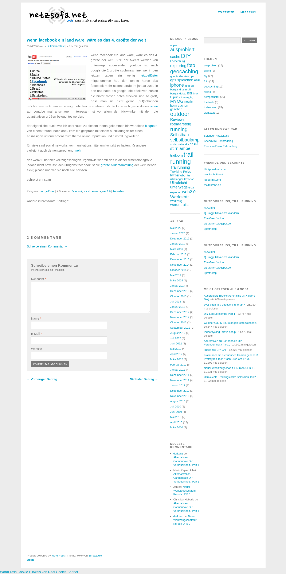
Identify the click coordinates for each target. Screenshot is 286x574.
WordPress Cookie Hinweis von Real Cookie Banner (39, 572)
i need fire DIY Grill (215, 349)
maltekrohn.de (212, 185)
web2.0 (106, 191)
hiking (207, 91)
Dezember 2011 (179, 374)
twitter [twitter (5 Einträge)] (174, 175)
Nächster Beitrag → (144, 379)
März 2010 (176, 427)
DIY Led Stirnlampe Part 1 (219, 313)
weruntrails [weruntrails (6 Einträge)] (179, 205)
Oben (30, 559)
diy (205, 76)
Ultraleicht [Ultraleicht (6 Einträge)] (178, 183)
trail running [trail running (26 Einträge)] (181, 158)
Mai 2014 (175, 275)
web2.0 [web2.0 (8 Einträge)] (189, 192)
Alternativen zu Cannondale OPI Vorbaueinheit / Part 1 (186, 461)
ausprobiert (211, 65)
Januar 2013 (177, 306)
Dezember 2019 (179, 238)
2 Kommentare (56, 46)
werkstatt (209, 112)
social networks (92, 191)
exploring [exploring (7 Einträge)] (178, 65)
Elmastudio (95, 555)
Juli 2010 (175, 406)
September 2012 (180, 327)
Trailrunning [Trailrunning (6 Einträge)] (180, 167)
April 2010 (176, 422)
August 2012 (177, 333)
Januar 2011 (177, 385)
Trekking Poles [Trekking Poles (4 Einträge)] (180, 171)
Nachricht (38, 279)
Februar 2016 (178, 254)
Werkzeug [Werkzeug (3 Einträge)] (176, 201)
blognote (151, 126)
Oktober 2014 (178, 270)
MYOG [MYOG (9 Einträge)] (177, 101)
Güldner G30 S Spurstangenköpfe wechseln (230, 322)
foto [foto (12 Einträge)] (191, 65)
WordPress (58, 555)
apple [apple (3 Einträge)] (173, 45)
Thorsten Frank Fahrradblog (221, 146)
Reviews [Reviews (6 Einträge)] (177, 119)
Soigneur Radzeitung (216, 135)
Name (36, 318)
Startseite (226, 12)
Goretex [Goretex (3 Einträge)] (184, 76)
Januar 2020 (177, 233)
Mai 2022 (175, 228)
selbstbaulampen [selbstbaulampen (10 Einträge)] (187, 139)
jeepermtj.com (212, 179)
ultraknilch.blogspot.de (217, 223)
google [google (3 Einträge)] (174, 76)
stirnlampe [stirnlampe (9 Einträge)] (180, 148)
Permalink (118, 191)
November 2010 (179, 396)
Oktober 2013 (178, 296)
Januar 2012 (177, 369)
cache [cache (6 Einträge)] (175, 57)
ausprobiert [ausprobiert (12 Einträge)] (182, 49)
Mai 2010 (175, 417)
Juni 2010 (176, 411)
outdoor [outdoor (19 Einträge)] (179, 114)
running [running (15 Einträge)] (179, 129)
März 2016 (176, 249)
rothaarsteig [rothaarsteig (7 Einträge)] (180, 124)
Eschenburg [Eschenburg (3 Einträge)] (177, 61)
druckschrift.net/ (213, 174)
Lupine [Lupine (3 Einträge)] (174, 97)
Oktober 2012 (178, 322)
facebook (77, 191)
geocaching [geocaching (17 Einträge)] (184, 71)
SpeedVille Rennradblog (218, 140)
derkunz (178, 453)
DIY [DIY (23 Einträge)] (186, 55)
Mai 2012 (175, 348)
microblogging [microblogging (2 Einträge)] (186, 97)
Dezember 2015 (179, 259)
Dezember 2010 (179, 390)
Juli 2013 (175, 301)
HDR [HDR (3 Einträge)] (197, 80)
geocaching (211, 86)
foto (206, 81)
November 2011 (179, 380)
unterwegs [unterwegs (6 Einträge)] (179, 187)
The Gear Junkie (214, 218)
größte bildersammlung (117, 165)
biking (207, 70)
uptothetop (210, 228)
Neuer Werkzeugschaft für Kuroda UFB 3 (184, 490)
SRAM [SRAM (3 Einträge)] (194, 144)
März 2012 (176, 359)
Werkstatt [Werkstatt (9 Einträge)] (179, 196)
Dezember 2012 (179, 312)
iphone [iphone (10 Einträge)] (177, 85)
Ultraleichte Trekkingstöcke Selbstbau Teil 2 (230, 377)
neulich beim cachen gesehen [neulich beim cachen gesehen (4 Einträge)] (182, 105)
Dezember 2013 (179, 291)
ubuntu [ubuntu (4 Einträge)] (185, 175)
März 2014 (176, 280)
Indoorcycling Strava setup (220, 331)
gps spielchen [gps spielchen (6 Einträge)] (181, 80)
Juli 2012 (175, 338)
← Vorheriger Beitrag (42, 379)
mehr (78, 150)
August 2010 (177, 401)
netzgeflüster (149, 75)
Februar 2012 (178, 364)
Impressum (248, 12)
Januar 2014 (177, 285)
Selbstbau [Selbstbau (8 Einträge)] (179, 134)
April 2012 (176, 354)
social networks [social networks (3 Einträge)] (179, 144)
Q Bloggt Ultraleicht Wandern (221, 213)
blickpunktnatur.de (215, 169)
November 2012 (179, 317)
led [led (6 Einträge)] (189, 93)
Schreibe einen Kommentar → (47, 246)
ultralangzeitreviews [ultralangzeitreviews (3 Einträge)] (182, 179)
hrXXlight (209, 207)
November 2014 (179, 264)
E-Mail (36, 333)
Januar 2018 (177, 243)
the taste (209, 102)
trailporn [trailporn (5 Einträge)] (176, 155)
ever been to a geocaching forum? (224, 304)
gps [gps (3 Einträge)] (192, 76)
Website (36, 349)
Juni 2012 (176, 343)
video (154, 106)
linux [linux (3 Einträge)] (195, 93)
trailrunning (210, 107)
